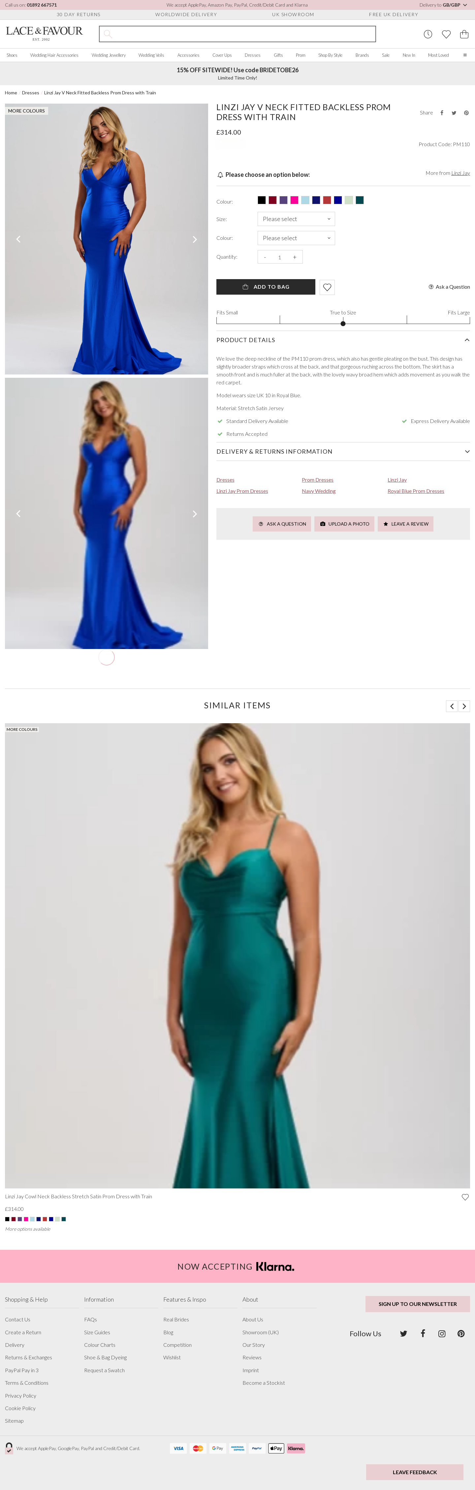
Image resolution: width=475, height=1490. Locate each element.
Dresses (253, 55)
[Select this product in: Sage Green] (349, 200)
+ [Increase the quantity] (295, 257)
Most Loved (438, 55)
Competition (177, 1345)
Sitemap (14, 1421)
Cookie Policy (20, 1408)
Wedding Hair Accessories (54, 55)
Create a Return (23, 1332)
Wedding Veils (151, 55)
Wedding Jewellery (109, 55)
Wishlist (172, 1357)
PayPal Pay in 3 (22, 1370)
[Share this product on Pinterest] (466, 112)
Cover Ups (222, 55)
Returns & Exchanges (28, 1357)
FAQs (90, 1319)
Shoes (12, 55)
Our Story (253, 1345)
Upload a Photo (344, 524)
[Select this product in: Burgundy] (273, 200)
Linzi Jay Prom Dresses (242, 491)
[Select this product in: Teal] (360, 200)
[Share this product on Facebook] (441, 112)
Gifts (278, 55)
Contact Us (17, 1319)
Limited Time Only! (238, 73)
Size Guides (97, 1332)
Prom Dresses (317, 479)
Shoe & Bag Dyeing (105, 1357)
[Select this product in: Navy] (316, 200)
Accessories (188, 55)
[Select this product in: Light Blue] (305, 200)
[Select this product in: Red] (327, 200)
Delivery (14, 1345)
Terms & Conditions (26, 1383)
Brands (362, 55)
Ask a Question (449, 287)
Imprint (250, 1370)
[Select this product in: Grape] (283, 200)
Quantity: (227, 257)
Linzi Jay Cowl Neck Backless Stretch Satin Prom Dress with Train (78, 1196)
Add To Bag (266, 286)
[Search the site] (245, 34)
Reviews (252, 1357)
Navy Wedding (319, 491)
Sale (386, 55)
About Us (252, 1319)
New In (409, 55)
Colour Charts (99, 1345)
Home (11, 92)
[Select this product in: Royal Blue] (338, 200)
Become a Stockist (263, 1383)
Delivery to (444, 5)
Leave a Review (406, 524)
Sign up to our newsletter (418, 1304)
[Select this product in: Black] (262, 200)
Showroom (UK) (260, 1332)
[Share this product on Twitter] (454, 112)
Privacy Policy (20, 1396)
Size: (221, 219)
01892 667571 (42, 5)
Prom (300, 55)
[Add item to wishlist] (327, 287)
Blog (168, 1332)
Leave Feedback (415, 1472)
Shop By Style (330, 55)
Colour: (224, 202)
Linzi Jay (460, 173)
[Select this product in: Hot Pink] (294, 200)
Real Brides (176, 1319)
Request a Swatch (104, 1370)
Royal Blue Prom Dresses (416, 491)
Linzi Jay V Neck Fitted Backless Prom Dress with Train (100, 92)
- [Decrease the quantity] (265, 257)
